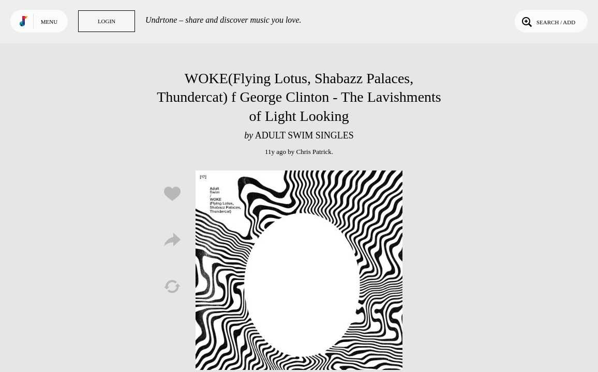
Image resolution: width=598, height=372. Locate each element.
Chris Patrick (314, 152)
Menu (49, 22)
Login (106, 21)
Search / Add (547, 21)
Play (299, 274)
